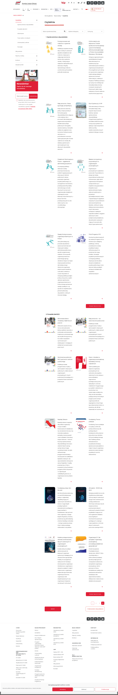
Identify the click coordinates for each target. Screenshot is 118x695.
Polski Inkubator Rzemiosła (39, 662)
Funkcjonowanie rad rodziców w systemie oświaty (64, 43)
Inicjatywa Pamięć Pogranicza (39, 680)
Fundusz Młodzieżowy (38, 670)
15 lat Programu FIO (95, 234)
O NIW (24, 10)
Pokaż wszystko (95, 306)
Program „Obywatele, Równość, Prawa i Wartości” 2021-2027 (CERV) (40, 645)
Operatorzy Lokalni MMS (58, 631)
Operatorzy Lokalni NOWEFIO (58, 635)
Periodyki (20, 47)
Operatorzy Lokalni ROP (58, 643)
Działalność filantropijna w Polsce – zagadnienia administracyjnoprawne (65, 161)
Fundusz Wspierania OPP (58, 660)
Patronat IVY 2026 (20, 665)
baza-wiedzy (19, 15)
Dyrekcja (18, 638)
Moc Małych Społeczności (38, 638)
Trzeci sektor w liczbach (23, 38)
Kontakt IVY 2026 (20, 677)
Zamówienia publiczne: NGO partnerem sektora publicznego (65, 359)
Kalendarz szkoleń (77, 645)
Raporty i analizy (19, 55)
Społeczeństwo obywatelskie (25, 24)
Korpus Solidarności (40, 635)
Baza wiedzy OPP (58, 657)
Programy (36, 9)
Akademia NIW (19, 64)
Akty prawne (18, 51)
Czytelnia (18, 20)
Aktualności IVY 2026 (21, 660)
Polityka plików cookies (95, 648)
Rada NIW (18, 641)
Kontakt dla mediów (96, 632)
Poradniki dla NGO (22, 29)
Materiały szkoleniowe (75, 648)
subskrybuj (33, 96)
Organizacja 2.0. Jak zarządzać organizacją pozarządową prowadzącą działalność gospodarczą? (96, 542)
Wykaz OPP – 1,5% (58, 652)
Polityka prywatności (96, 644)
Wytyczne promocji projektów (77, 659)
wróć (53, 609)
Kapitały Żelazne (62, 419)
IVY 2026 (29, 10)
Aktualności (16, 9)
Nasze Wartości (20, 636)
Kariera (18, 646)
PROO (36, 630)
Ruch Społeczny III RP (95, 103)
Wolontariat (20, 33)
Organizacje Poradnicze (38, 666)
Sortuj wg (90, 31)
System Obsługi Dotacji (96, 9)
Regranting (45, 9)
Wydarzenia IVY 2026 (21, 662)
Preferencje (105, 689)
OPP (51, 9)
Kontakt (76, 9)
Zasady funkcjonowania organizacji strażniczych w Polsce (65, 236)
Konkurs (17, 60)
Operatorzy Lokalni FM (58, 639)
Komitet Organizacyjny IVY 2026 (21, 673)
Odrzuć (83, 689)
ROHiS (36, 651)
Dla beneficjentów (66, 10)
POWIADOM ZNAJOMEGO (95, 609)
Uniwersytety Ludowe (23, 42)
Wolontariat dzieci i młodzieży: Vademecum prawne (65, 321)
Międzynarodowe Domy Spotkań (39, 658)
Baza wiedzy (58, 10)
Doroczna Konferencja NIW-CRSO (20, 632)
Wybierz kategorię (73, 31)
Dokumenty (19, 643)
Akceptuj (63, 689)
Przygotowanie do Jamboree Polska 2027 (40, 675)
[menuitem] (87, 9)
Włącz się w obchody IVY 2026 (21, 668)
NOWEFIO (37, 632)
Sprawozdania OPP (58, 654)
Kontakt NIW (94, 630)
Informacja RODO (58, 666)
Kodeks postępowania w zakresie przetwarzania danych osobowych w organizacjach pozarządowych (65, 542)
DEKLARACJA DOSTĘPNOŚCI (95, 641)
